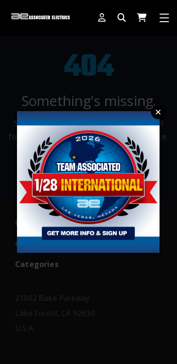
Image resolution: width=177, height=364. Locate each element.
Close (158, 112)
